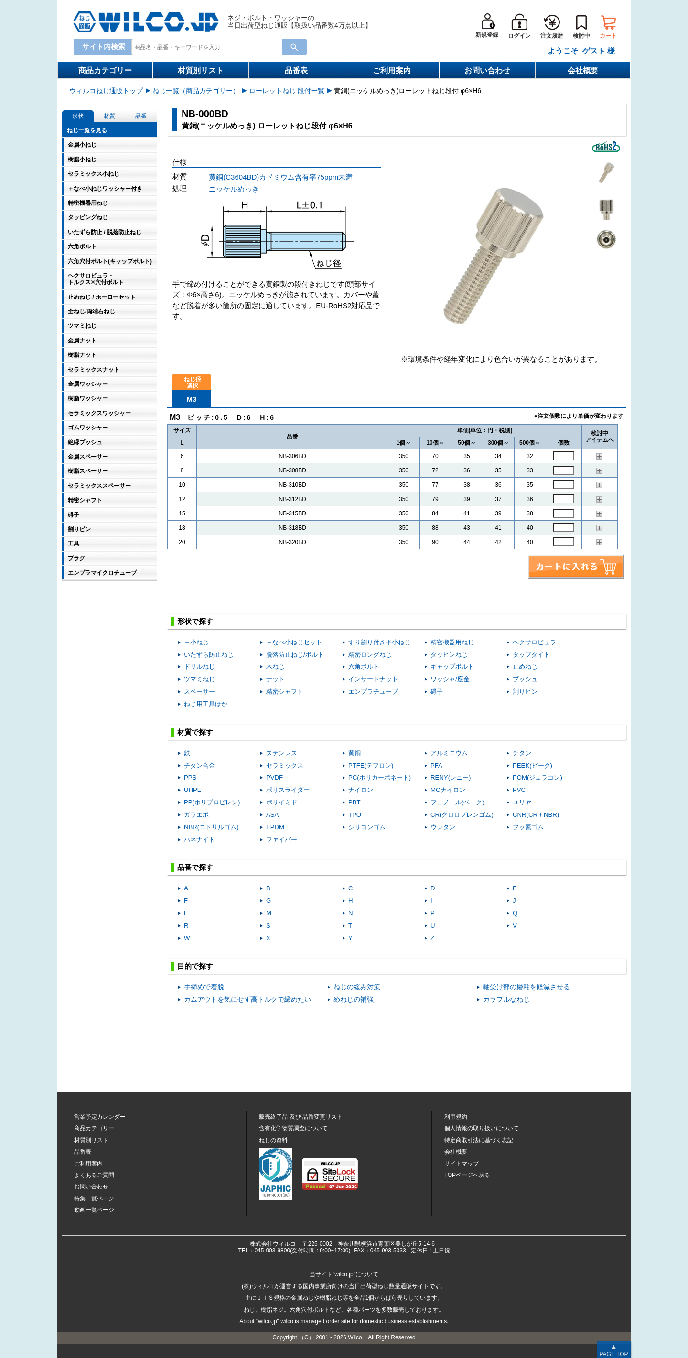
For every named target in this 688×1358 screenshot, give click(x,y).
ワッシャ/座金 (450, 679)
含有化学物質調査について (293, 1128)
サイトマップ (461, 1163)
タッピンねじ (449, 654)
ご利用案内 (392, 70)
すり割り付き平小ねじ (379, 642)
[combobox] (209, 46)
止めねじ (525, 666)
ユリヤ (522, 802)
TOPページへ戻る (467, 1175)
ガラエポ (196, 814)
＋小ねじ (196, 642)
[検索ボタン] (294, 47)
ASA (272, 814)
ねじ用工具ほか (205, 703)
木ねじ (275, 666)
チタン (522, 753)
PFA (436, 765)
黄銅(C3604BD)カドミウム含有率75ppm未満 (281, 177)
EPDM (275, 827)
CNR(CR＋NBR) (536, 814)
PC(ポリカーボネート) (379, 777)
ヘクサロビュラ (534, 642)
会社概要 (583, 70)
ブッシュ (525, 679)
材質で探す (195, 732)
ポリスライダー (288, 789)
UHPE (193, 789)
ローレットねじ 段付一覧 (286, 91)
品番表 (296, 70)
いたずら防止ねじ (209, 654)
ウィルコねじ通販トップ (106, 91)
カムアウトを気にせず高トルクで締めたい (247, 999)
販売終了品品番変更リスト (301, 1116)
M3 (192, 399)
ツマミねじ (199, 679)
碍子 (436, 691)
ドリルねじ (199, 666)
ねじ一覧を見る (87, 130)
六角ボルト (363, 666)
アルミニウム (449, 753)
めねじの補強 (353, 999)
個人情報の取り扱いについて (481, 1128)
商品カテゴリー (105, 70)
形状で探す (195, 621)
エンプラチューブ (373, 691)
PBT (354, 802)
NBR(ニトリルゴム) (211, 827)
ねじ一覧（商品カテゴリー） (195, 91)
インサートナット (373, 679)
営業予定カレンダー (100, 1116)
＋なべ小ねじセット (294, 642)
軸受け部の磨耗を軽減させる (526, 987)
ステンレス (281, 753)
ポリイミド (281, 802)
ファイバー (281, 839)
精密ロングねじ (370, 654)
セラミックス (284, 765)
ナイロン (360, 789)
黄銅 (354, 753)
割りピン (525, 691)
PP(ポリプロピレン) (212, 802)
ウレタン (442, 827)
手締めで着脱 (204, 987)
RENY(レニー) (450, 777)
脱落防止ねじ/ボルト (295, 654)
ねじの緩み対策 (356, 987)
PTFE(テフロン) (371, 765)
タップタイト (531, 654)
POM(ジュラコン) (537, 777)
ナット (275, 679)
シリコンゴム (367, 827)
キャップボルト (452, 666)
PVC (519, 789)
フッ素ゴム (528, 827)
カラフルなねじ (506, 999)
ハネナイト (199, 839)
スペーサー (199, 691)
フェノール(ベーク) (457, 802)
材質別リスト (201, 70)
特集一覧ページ (94, 1198)
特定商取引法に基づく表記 (478, 1140)
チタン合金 (199, 765)
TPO (354, 814)
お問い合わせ (487, 70)
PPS (190, 777)
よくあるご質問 (94, 1175)
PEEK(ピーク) (532, 765)
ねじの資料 (273, 1140)
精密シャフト (284, 691)
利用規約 (455, 1116)
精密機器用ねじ (452, 642)
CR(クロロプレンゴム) (462, 814)
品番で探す (195, 867)
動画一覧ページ (94, 1210)
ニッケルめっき (234, 189)
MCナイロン (447, 789)
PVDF (274, 777)
